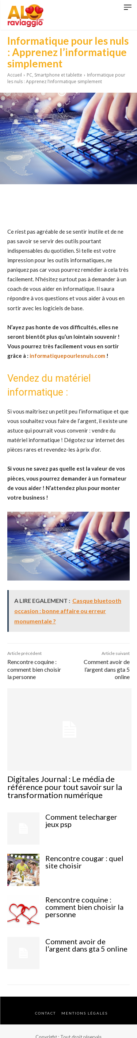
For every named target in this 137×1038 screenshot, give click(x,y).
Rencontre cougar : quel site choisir (84, 862)
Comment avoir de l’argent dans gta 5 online (107, 669)
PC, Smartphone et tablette (54, 75)
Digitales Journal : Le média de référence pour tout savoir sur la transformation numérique (64, 787)
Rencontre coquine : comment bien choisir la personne (34, 669)
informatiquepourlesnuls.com (67, 355)
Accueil (14, 75)
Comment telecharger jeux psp (81, 820)
